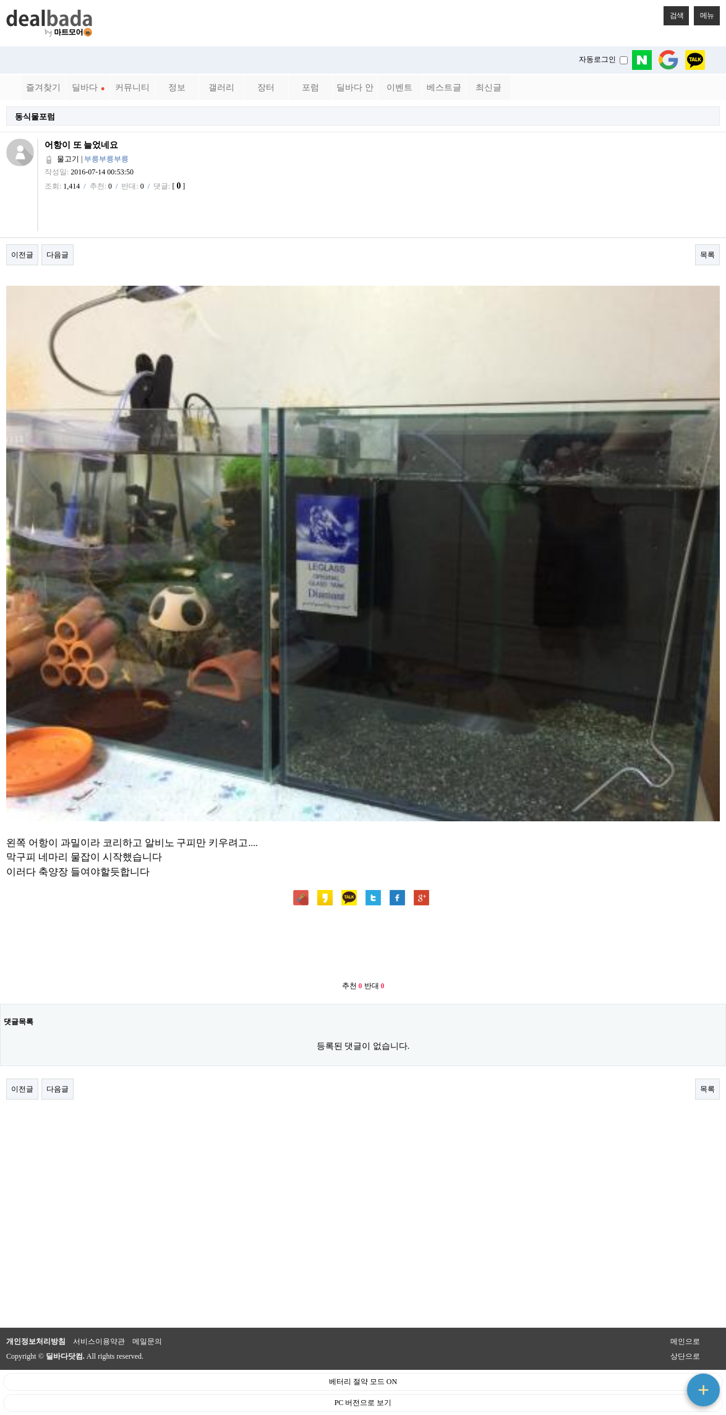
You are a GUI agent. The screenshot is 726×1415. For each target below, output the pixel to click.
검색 (673, 13)
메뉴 (704, 13)
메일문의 (147, 1341)
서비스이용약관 (99, 1341)
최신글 (489, 87)
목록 (707, 254)
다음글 (57, 254)
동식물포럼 (35, 116)
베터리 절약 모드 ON (363, 1381)
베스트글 (444, 87)
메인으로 (685, 1341)
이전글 (22, 254)
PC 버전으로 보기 (363, 1402)
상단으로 (685, 1356)
